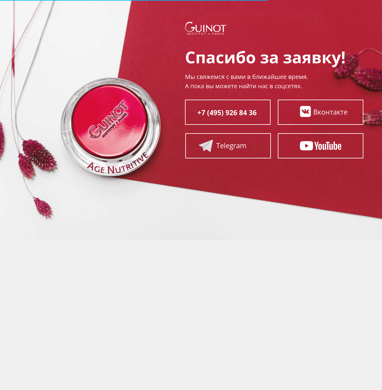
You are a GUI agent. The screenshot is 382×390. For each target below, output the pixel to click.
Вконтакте (330, 112)
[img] (305, 111)
